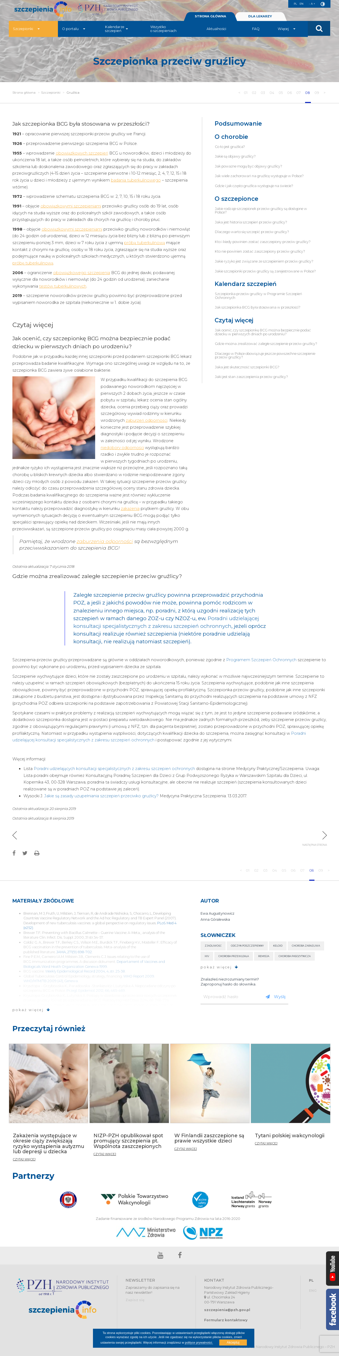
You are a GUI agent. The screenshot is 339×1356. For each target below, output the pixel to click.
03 (262, 92)
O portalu (73, 31)
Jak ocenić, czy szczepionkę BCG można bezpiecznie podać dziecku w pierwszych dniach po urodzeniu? (263, 332)
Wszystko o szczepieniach (163, 32)
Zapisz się (135, 1300)
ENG (313, 1291)
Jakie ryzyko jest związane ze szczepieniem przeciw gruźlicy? (264, 261)
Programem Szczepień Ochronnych (261, 659)
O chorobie (231, 136)
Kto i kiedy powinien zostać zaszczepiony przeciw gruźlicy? (263, 242)
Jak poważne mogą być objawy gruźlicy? (248, 166)
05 (280, 92)
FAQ (256, 31)
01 (244, 92)
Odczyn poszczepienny (247, 945)
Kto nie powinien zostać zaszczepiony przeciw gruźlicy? (260, 251)
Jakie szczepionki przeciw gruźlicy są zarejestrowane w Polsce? (265, 271)
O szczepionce (236, 198)
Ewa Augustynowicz (217, 913)
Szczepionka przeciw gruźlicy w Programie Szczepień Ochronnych (258, 296)
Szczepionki (26, 31)
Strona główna (24, 92)
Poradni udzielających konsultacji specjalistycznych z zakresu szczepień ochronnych (114, 768)
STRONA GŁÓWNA (210, 19)
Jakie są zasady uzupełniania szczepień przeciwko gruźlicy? (101, 795)
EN (299, 4)
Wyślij (275, 996)
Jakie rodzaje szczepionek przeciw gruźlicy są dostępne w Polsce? (261, 211)
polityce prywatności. (199, 1342)
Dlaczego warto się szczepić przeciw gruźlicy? (252, 232)
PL (292, 4)
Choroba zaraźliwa (306, 945)
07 (298, 92)
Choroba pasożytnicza (295, 956)
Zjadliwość (213, 945)
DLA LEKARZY (260, 19)
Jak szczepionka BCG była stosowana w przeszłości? (257, 307)
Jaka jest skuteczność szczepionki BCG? (247, 367)
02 (253, 92)
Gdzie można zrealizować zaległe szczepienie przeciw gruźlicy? (266, 344)
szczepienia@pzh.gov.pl (227, 1310)
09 (317, 92)
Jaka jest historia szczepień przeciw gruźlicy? (251, 222)
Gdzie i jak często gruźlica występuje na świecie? (254, 186)
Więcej (286, 31)
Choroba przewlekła (233, 956)
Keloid (277, 945)
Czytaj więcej (234, 320)
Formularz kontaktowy (225, 1320)
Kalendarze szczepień (116, 32)
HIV (207, 956)
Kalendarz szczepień (245, 283)
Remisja (263, 956)
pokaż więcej (31, 1010)
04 (271, 92)
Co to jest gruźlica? (230, 147)
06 (289, 92)
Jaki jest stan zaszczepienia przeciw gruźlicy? (251, 377)
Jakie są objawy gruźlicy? (235, 156)
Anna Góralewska (215, 919)
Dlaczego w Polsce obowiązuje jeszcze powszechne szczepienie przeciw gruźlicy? (265, 356)
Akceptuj (233, 1342)
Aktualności (216, 31)
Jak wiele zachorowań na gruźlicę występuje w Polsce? (259, 176)
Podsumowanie (238, 123)
